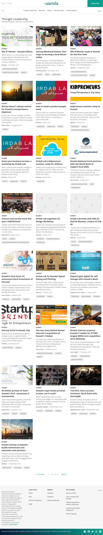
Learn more (13, 524)
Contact (9, 3)
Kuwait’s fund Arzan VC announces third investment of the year (17, 279)
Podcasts (50, 493)
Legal (30, 504)
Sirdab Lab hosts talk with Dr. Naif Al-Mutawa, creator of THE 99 (85, 221)
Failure (92, 413)
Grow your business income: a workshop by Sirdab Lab (17, 162)
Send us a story (71, 493)
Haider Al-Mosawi (53, 239)
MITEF (4, 239)
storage (96, 296)
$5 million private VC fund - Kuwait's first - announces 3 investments (15, 393)
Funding (23, 413)
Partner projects (71, 10)
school (39, 411)
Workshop (40, 126)
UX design (40, 239)
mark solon (7, 468)
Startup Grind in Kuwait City (16, 330)
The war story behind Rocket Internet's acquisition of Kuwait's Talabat (50, 333)
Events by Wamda (53, 500)
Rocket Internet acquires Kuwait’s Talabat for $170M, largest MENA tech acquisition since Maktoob (85, 334)
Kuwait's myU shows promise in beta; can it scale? (50, 392)
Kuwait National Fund (10, 72)
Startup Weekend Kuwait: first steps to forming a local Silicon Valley (51, 54)
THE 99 (74, 241)
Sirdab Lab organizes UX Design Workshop (48, 220)
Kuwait (4, 49)
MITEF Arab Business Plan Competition (15, 242)
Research (42, 10)
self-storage (86, 296)
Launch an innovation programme (73, 509)
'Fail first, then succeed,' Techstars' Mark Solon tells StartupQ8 (83, 393)
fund (92, 184)
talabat (58, 353)
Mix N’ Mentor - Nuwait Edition (17, 51)
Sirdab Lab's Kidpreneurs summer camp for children (49, 162)
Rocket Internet (77, 359)
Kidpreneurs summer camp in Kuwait (85, 108)
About (4, 3)
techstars (17, 468)
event (47, 74)
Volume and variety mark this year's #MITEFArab (16, 220)
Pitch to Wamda (71, 514)
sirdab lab (51, 126)
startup (23, 181)
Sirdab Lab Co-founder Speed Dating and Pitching (50, 277)
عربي (99, 10)
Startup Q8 (56, 74)
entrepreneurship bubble (80, 130)
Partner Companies (35, 500)
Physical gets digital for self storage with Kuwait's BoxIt (84, 277)
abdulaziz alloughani (44, 353)
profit (5, 181)
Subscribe (95, 3)
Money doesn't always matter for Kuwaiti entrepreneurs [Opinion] (16, 109)
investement (16, 299)
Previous (41, 474)
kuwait (23, 72)
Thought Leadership (30, 10)
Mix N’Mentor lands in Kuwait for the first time (85, 53)
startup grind (7, 348)
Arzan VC (6, 299)
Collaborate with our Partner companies (72, 503)
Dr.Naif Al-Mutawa (85, 241)
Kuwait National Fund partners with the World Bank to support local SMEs (85, 164)
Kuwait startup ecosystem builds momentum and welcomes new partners (15, 447)
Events (49, 10)
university (49, 411)
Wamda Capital (59, 10)
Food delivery (85, 356)
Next (63, 474)
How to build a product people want (51, 108)
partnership (76, 188)
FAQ (30, 497)
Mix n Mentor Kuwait (10, 69)
